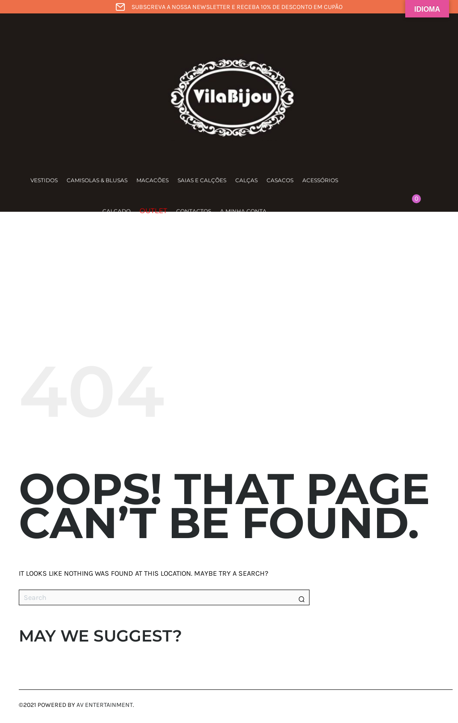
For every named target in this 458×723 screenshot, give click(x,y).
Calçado (116, 211)
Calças (246, 180)
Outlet (153, 210)
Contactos (193, 211)
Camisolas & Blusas (97, 180)
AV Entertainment (104, 705)
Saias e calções (202, 180)
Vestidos (44, 180)
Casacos (280, 180)
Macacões (152, 180)
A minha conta (243, 211)
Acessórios (320, 180)
